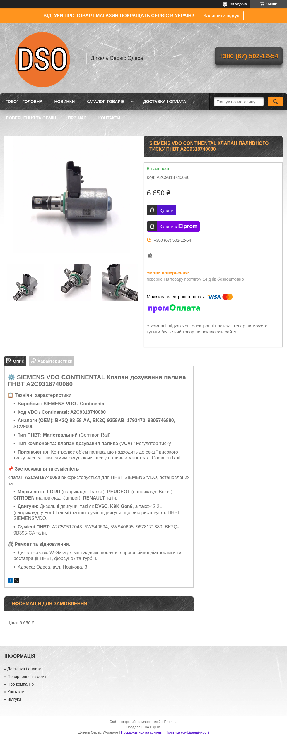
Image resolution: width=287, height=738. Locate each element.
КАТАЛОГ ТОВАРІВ (105, 101)
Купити (167, 210)
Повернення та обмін (27, 676)
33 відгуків (238, 4)
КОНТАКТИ (109, 118)
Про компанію (20, 684)
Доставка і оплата (24, 669)
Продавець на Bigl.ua (143, 727)
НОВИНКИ (64, 101)
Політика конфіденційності (187, 732)
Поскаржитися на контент (142, 732)
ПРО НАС (77, 118)
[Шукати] (275, 101)
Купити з (178, 226)
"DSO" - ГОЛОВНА (24, 101)
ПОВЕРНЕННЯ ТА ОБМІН (31, 118)
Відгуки (14, 699)
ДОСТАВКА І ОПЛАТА (164, 101)
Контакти (15, 691)
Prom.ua (170, 722)
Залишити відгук (221, 15)
